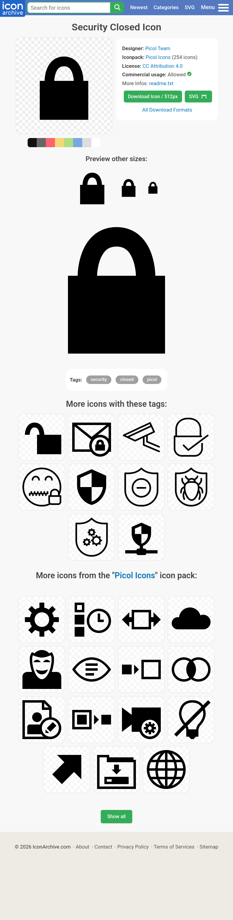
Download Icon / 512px (153, 96)
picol (152, 379)
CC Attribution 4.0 (163, 66)
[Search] (117, 7)
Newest (138, 7)
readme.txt (161, 83)
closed (126, 379)
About (82, 847)
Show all (116, 816)
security (99, 379)
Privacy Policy (133, 847)
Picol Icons (158, 57)
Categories (166, 7)
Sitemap (209, 847)
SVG (190, 7)
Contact (103, 847)
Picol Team (158, 48)
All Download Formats (167, 110)
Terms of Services (174, 847)
